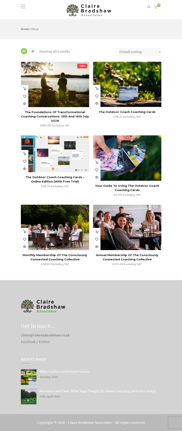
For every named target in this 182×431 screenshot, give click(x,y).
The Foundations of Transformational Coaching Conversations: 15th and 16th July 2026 (55, 116)
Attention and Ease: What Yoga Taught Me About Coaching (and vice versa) (97, 391)
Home (25, 29)
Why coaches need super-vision (64, 372)
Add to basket (24, 88)
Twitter (44, 342)
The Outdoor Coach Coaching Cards (127, 112)
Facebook (28, 342)
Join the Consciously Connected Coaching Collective (24, 153)
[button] (156, 7)
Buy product (96, 231)
